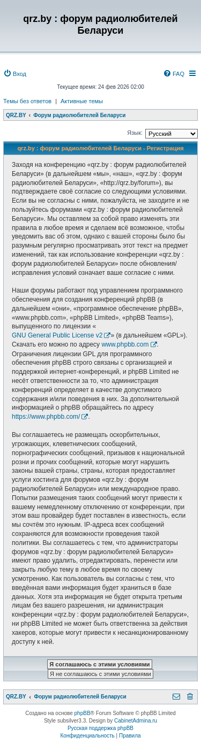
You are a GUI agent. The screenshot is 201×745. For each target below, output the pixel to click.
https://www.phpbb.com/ (46, 416)
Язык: (135, 132)
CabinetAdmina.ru (135, 721)
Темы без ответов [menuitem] (27, 101)
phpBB (83, 713)
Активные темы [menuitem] (82, 101)
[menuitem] (14, 73)
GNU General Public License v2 (57, 335)
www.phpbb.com (124, 344)
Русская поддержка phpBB (100, 728)
